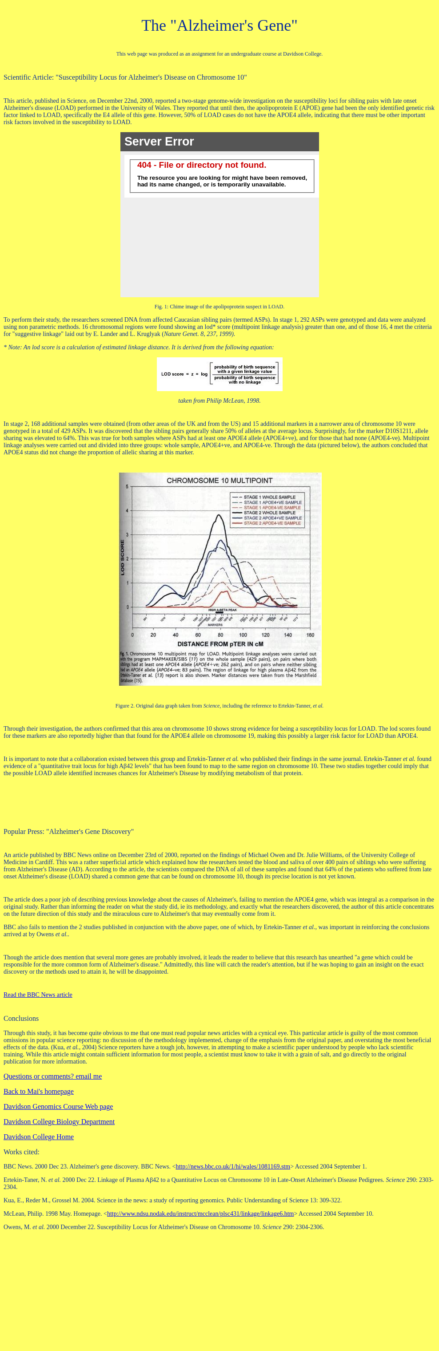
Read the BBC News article (38, 994)
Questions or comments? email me (53, 1076)
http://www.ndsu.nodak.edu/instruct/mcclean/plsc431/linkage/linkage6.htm (200, 1213)
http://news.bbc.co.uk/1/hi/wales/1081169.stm (233, 1166)
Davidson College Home (39, 1137)
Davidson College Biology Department (59, 1121)
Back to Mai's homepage (39, 1091)
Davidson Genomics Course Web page (58, 1106)
